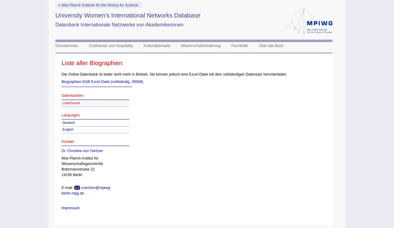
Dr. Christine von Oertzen (82, 151)
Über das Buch (271, 46)
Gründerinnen (66, 46)
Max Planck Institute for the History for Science (98, 5)
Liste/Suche (71, 103)
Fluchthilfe (239, 46)
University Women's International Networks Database (127, 15)
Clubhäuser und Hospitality (111, 46)
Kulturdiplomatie (157, 46)
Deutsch (68, 122)
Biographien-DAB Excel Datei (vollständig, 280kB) (102, 82)
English (68, 129)
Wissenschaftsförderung (201, 46)
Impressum (71, 208)
